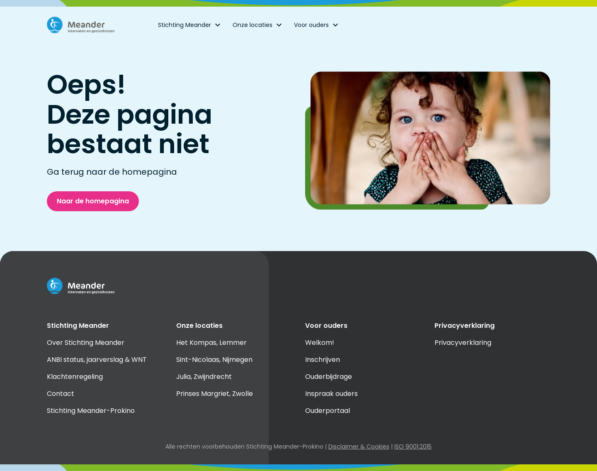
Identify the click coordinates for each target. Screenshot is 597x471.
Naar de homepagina (93, 201)
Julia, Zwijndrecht (204, 376)
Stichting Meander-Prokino (91, 410)
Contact (60, 393)
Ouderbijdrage (328, 376)
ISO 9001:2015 (413, 446)
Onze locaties (258, 25)
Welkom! (319, 342)
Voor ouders (317, 25)
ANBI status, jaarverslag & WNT (97, 359)
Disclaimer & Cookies (358, 446)
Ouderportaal (327, 410)
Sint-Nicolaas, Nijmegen (214, 359)
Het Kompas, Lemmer (211, 342)
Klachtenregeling (75, 376)
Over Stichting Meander (85, 342)
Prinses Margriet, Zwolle (214, 393)
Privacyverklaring (462, 342)
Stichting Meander (190, 25)
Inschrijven (322, 359)
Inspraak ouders (331, 393)
